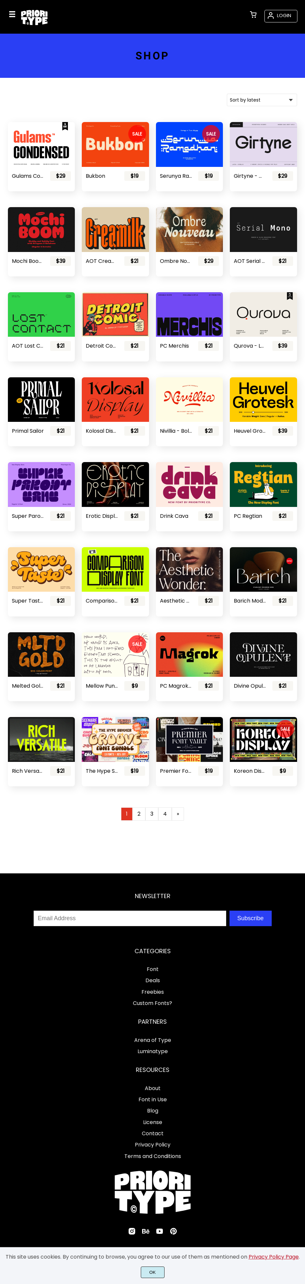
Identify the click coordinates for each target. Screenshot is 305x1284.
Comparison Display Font (102, 601)
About (153, 1088)
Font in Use (152, 1099)
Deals (152, 980)
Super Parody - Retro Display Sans (28, 516)
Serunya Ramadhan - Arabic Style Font (176, 176)
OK (152, 1272)
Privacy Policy (152, 1144)
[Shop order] (262, 100)
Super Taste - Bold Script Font (28, 601)
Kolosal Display (102, 431)
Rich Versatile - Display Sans (28, 771)
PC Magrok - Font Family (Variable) (176, 686)
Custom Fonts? (152, 1003)
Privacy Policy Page (274, 1257)
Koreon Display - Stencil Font (250, 771)
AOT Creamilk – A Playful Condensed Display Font (102, 261)
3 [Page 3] (151, 814)
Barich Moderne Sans (250, 601)
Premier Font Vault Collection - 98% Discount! (176, 771)
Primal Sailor (28, 431)
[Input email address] (130, 918)
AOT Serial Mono (250, 261)
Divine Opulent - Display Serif (250, 686)
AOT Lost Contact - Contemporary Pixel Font (28, 346)
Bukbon (95, 176)
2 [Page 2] (138, 814)
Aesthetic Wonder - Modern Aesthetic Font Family (176, 601)
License (152, 1122)
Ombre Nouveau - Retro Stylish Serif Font (176, 261)
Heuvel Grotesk (250, 431)
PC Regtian (248, 516)
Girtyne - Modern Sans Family (250, 176)
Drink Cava (174, 516)
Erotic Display (102, 516)
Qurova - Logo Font (250, 346)
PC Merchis (174, 346)
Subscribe (250, 918)
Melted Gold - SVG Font (28, 686)
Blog (152, 1110)
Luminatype (152, 1051)
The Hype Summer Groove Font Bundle (102, 771)
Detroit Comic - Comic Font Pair (102, 346)
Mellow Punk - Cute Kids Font (102, 686)
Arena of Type (152, 1040)
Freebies (152, 992)
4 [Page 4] (165, 814)
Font (153, 969)
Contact (153, 1133)
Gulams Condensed (28, 176)
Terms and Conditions (152, 1156)
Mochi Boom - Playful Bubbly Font (28, 261)
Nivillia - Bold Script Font (176, 431)
